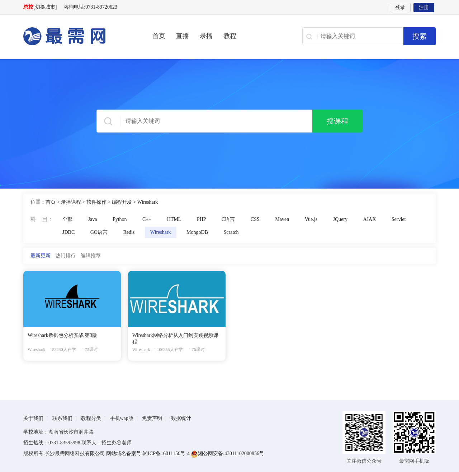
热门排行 (66, 255)
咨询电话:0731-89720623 (90, 7)
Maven (282, 219)
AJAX (369, 219)
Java (92, 219)
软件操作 (96, 202)
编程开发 (122, 202)
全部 (67, 219)
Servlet (399, 219)
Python (120, 219)
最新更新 (40, 255)
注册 (424, 7)
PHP (201, 219)
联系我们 (62, 418)
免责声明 (152, 418)
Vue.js (311, 219)
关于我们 (33, 418)
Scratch (231, 232)
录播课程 (71, 202)
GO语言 (99, 232)
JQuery (340, 219)
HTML (174, 219)
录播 (206, 36)
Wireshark (147, 202)
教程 (229, 36)
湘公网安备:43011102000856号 (227, 453)
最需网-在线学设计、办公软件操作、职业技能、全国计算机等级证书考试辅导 (77, 36)
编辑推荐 (91, 255)
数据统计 (181, 418)
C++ (146, 219)
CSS (255, 219)
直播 (182, 36)
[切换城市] (45, 7)
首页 (158, 36)
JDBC (68, 232)
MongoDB (197, 232)
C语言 (228, 219)
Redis (128, 232)
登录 (400, 7)
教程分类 (91, 418)
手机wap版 (121, 418)
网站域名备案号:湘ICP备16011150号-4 (148, 453)
